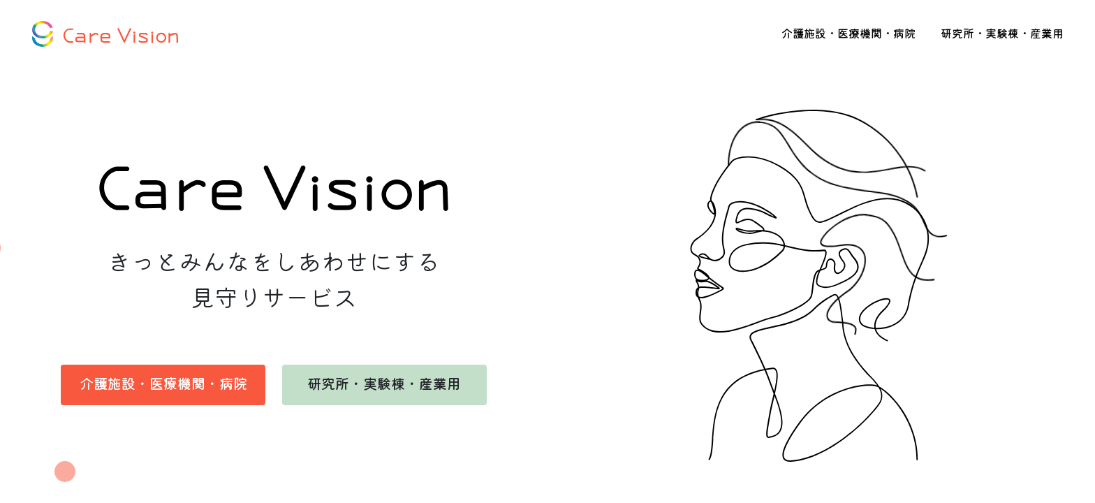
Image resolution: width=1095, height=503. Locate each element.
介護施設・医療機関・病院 (848, 34)
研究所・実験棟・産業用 (1002, 34)
